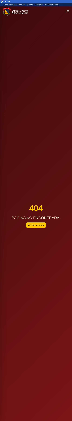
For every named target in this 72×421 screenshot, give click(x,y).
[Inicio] (15, 11)
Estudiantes (20, 5)
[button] (68, 12)
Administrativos (51, 5)
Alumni (30, 5)
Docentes (39, 5)
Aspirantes (8, 5)
